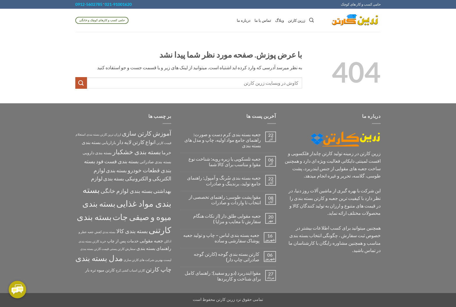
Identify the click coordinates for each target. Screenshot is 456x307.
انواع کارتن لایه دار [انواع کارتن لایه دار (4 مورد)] (136, 142)
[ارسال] (81, 82)
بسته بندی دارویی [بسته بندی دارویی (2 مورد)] (97, 152)
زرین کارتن (296, 20)
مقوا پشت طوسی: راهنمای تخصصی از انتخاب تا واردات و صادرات (225, 199)
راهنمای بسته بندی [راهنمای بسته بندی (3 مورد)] (153, 248)
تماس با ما (262, 20)
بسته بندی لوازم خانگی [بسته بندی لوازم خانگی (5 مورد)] (126, 190)
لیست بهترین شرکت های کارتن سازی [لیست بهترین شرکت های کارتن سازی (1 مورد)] (147, 260)
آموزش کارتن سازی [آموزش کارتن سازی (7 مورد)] (146, 133)
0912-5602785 (88, 4)
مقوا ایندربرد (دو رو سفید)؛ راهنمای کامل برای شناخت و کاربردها (223, 275)
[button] (311, 20)
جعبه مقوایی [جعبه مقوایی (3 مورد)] (151, 240)
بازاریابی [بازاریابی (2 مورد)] (108, 142)
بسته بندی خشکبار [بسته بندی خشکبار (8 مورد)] (137, 152)
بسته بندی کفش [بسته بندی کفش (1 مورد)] (105, 232)
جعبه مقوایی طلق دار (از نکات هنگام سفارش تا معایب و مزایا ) (227, 218)
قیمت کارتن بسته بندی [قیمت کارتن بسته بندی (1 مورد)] (94, 249)
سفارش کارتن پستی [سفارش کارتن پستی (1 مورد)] (123, 249)
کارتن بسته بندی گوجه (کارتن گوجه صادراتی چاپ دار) (226, 256)
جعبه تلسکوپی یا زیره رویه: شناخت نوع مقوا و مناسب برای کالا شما (224, 161)
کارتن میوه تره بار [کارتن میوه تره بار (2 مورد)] (100, 269)
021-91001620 (118, 4)
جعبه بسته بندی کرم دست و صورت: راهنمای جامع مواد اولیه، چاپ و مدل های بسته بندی (222, 140)
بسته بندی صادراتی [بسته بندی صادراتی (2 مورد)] (155, 161)
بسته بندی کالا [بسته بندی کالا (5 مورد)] (132, 231)
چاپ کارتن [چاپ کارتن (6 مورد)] (158, 269)
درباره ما (243, 20)
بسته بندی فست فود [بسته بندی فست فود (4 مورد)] (117, 161)
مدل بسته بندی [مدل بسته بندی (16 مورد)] (99, 258)
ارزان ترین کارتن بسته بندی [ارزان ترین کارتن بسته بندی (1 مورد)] (103, 134)
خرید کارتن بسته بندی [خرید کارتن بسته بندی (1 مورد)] (92, 241)
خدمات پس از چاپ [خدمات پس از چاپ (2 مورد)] (123, 240)
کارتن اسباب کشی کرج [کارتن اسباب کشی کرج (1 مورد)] (130, 270)
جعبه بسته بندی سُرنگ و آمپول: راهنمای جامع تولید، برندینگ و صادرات (224, 180)
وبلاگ (279, 20)
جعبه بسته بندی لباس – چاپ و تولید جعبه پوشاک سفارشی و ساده (221, 237)
